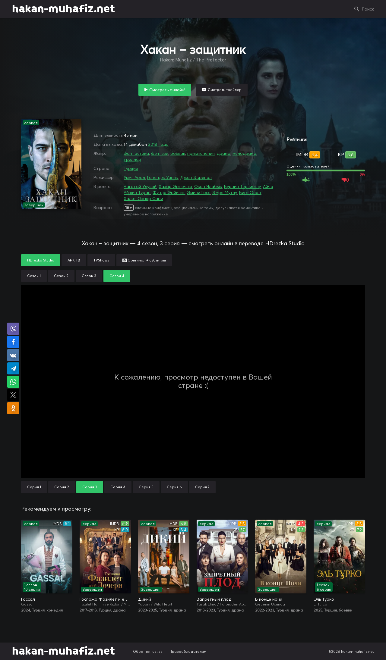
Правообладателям (187, 651)
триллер (132, 159)
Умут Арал (134, 177)
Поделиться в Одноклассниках (13, 408)
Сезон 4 (116, 276)
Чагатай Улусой (140, 186)
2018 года (158, 144)
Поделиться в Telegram (13, 368)
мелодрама (244, 153)
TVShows (101, 260)
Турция (131, 168)
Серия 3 (89, 487)
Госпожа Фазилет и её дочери (105, 599)
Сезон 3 (89, 276)
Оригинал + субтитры (144, 260)
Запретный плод (214, 599)
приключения (201, 153)
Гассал (28, 599)
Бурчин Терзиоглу (242, 186)
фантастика (136, 153)
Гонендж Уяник (162, 177)
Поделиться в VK (13, 355)
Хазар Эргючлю (175, 186)
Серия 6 (174, 487)
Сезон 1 (34, 276)
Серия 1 (34, 487)
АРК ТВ (74, 260)
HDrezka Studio (40, 260)
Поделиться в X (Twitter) (13, 395)
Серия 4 (117, 487)
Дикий (144, 599)
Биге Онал (250, 192)
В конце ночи (268, 599)
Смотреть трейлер (225, 89)
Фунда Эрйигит (169, 192)
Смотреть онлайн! (167, 89)
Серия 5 (146, 487)
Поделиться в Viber (13, 329)
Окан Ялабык (208, 186)
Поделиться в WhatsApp (13, 382)
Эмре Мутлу (224, 192)
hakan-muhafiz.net (63, 9)
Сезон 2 (61, 276)
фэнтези (159, 153)
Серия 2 (61, 487)
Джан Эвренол (196, 177)
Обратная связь (148, 651)
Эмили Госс (198, 192)
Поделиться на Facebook (13, 342)
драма (223, 153)
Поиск (368, 9)
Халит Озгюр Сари (143, 198)
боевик (177, 153)
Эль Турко (324, 599)
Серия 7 (202, 487)
